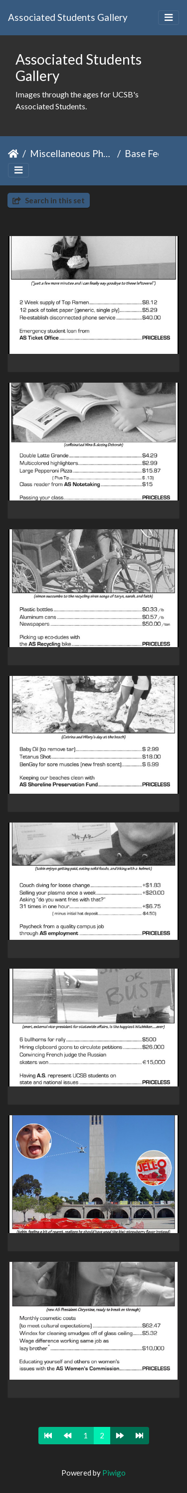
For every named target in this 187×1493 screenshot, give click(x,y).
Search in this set (48, 200)
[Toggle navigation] (168, 17)
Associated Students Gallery (68, 17)
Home (13, 154)
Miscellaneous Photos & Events (71, 153)
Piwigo (114, 1472)
